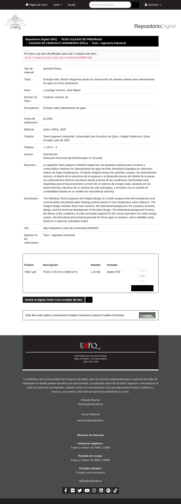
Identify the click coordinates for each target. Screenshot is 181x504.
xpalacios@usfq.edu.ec (90, 420)
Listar (57, 4)
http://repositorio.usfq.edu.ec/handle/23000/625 (71, 228)
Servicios (153, 4)
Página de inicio (36, 4)
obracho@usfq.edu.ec (90, 404)
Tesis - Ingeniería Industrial (109, 43)
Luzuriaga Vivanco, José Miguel (61, 90)
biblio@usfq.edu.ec (90, 480)
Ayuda (71, 4)
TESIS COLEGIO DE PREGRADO (81, 39)
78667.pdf (30, 271)
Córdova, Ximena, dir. (56, 97)
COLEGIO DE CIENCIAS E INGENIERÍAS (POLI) (58, 43)
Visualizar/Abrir (142, 288)
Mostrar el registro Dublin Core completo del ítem (53, 299)
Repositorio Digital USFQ (41, 39)
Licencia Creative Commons (107, 315)
